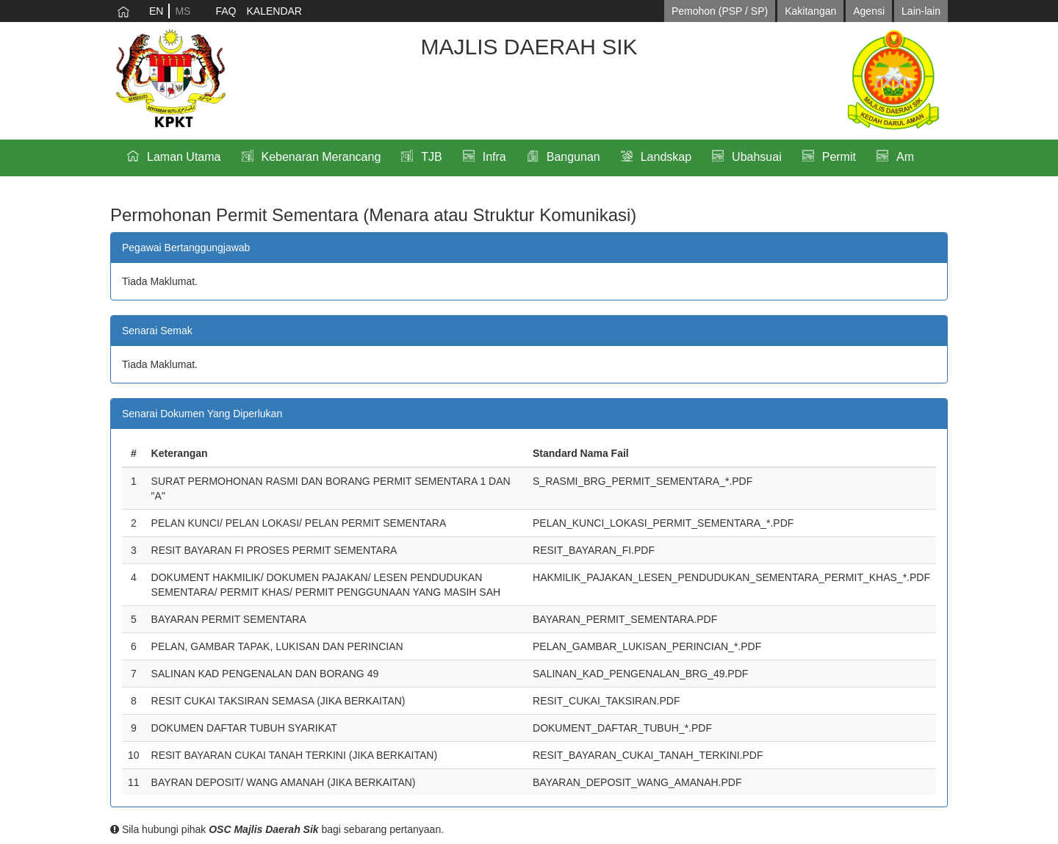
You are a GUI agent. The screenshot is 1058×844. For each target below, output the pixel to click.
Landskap (666, 157)
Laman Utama (184, 157)
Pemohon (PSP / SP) (720, 11)
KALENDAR (273, 11)
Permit (839, 157)
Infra (494, 157)
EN (156, 11)
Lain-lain (921, 11)
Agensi (869, 11)
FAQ (225, 11)
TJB (431, 157)
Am (905, 157)
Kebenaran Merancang (321, 157)
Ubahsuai (757, 157)
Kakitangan (810, 11)
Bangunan (573, 157)
